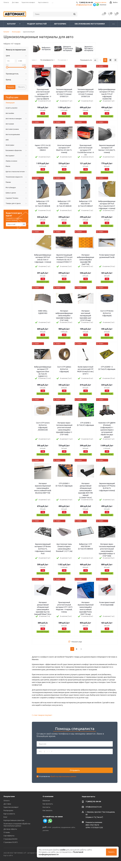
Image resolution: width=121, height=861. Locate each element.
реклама (46, 830)
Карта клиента (9, 814)
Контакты (46, 807)
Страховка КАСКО (10, 839)
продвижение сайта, (68, 827)
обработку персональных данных (63, 776)
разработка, (56, 827)
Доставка (7, 804)
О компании (48, 796)
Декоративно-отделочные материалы (68, 48)
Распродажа (8, 810)
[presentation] (55, 760)
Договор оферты (10, 829)
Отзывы (7, 832)
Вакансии (46, 801)
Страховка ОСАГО (11, 842)
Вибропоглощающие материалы (47, 48)
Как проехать (48, 804)
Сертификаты (9, 836)
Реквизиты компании (94, 822)
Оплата (6, 801)
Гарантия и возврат (11, 807)
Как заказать (47, 810)
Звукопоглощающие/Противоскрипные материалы (89, 48)
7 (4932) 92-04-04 (93, 801)
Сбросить (21, 87)
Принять (111, 852)
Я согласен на (57, 776)
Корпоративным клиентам (14, 820)
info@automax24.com (94, 807)
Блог (5, 817)
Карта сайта (8, 855)
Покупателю (9, 796)
